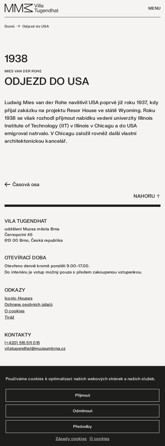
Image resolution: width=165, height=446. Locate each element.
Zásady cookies (71, 438)
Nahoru (144, 196)
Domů (10, 26)
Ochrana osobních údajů (28, 304)
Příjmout (82, 395)
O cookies (99, 438)
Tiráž (9, 317)
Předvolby (82, 426)
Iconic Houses (19, 298)
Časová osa (22, 185)
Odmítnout (82, 411)
